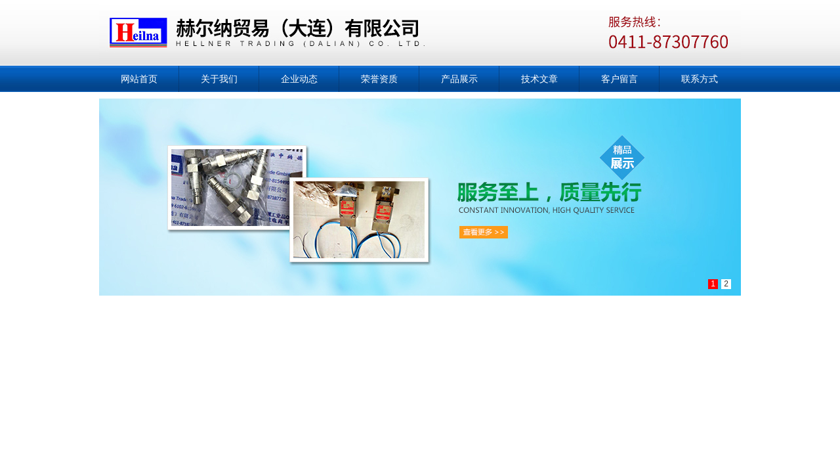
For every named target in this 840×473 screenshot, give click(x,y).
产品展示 (459, 79)
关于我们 (219, 79)
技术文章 (539, 79)
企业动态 (299, 79)
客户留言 (619, 79)
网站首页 (139, 79)
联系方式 (699, 79)
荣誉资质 (379, 79)
